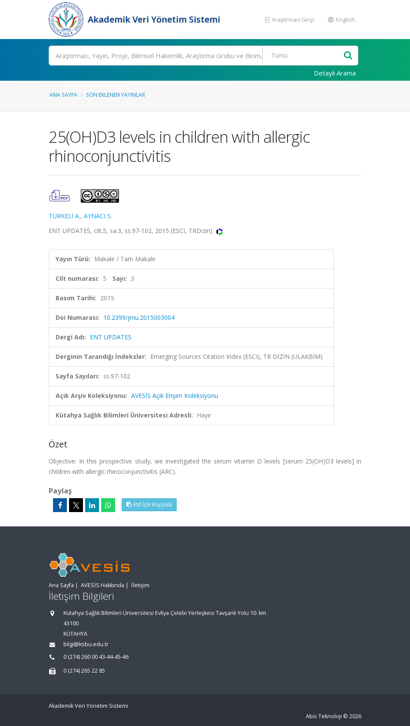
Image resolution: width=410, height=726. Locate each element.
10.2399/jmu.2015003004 (139, 317)
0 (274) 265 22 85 (84, 670)
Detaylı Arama (335, 73)
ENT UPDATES (111, 337)
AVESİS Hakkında (102, 585)
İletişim (140, 585)
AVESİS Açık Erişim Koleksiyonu (174, 395)
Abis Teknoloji (324, 716)
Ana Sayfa (63, 94)
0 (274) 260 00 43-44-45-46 (96, 656)
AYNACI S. (98, 216)
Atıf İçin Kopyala (149, 504)
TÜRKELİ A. (64, 216)
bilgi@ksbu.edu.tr (86, 644)
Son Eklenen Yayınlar (115, 94)
